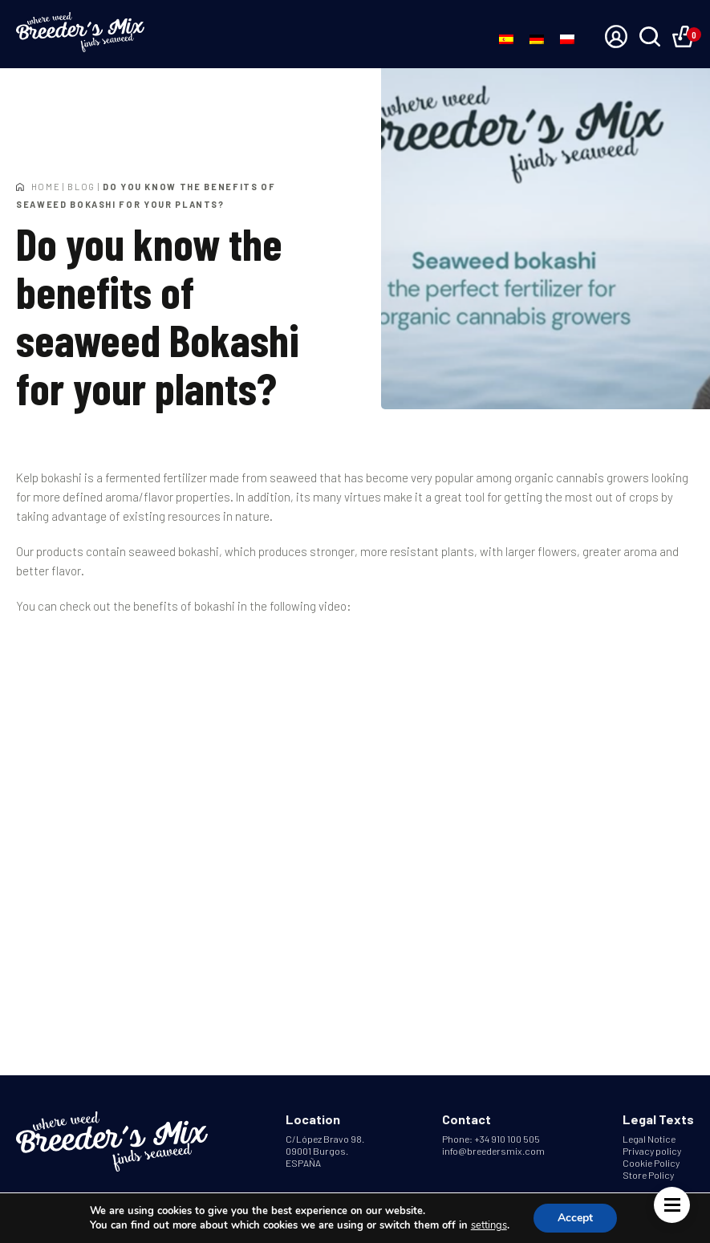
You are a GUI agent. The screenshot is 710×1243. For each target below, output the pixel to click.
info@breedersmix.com (493, 1150)
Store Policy (648, 1174)
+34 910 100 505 (507, 1138)
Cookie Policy (651, 1162)
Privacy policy (652, 1150)
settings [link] (489, 1225)
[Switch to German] (536, 38)
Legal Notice (649, 1138)
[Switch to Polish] (567, 38)
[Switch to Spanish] (506, 38)
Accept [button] (575, 1217)
